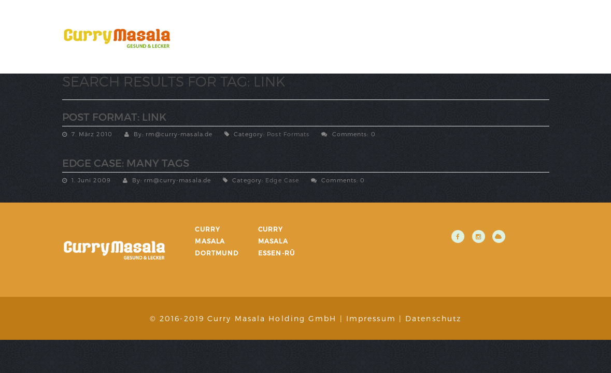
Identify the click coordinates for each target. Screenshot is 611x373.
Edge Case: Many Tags (125, 162)
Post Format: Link (114, 116)
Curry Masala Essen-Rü (276, 240)
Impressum (371, 318)
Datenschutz (433, 318)
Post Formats (288, 134)
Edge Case (282, 180)
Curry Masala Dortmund (216, 240)
